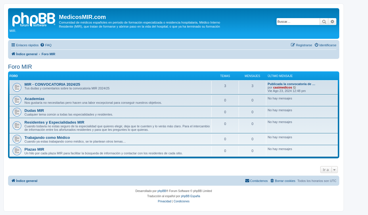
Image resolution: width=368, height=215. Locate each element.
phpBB (162, 191)
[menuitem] (45, 45)
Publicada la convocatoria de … (291, 84)
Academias (34, 99)
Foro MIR (20, 67)
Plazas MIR (34, 149)
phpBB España (190, 196)
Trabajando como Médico (47, 137)
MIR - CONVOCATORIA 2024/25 (52, 84)
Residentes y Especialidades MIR (54, 122)
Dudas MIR (34, 110)
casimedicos (282, 87)
